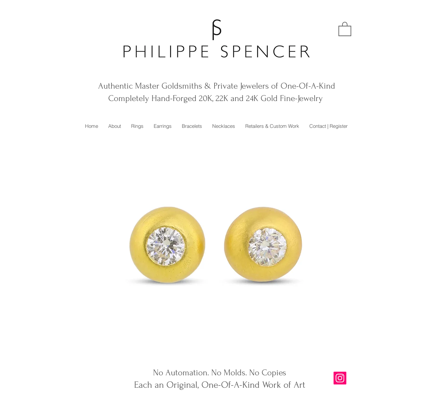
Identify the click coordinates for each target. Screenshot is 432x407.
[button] (344, 28)
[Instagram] (340, 378)
